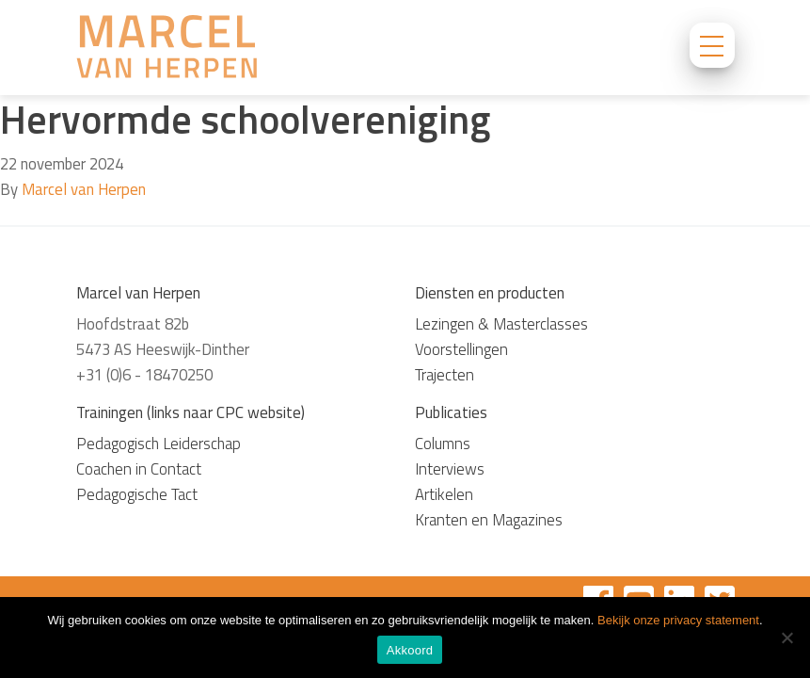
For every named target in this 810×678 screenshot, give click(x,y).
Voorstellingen (461, 349)
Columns (442, 443)
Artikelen (444, 494)
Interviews (449, 469)
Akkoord (410, 650)
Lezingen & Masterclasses (501, 324)
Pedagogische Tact (137, 494)
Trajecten (444, 375)
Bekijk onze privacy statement (678, 620)
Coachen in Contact (138, 469)
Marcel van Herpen (84, 189)
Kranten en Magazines (489, 520)
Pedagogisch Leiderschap (158, 443)
